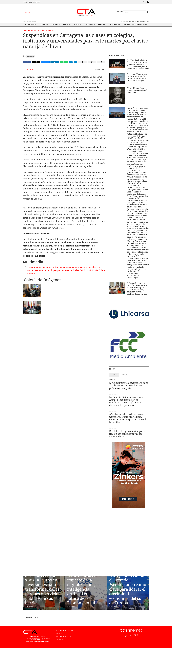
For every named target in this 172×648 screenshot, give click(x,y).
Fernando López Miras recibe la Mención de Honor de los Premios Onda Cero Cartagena (137, 77)
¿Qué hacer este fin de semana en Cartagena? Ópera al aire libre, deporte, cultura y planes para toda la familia (128, 418)
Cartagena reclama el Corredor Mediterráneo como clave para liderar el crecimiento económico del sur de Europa (127, 589)
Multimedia (115, 25)
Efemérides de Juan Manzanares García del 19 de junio (137, 90)
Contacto (59, 639)
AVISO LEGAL (60, 633)
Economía (102, 25)
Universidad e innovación (135, 25)
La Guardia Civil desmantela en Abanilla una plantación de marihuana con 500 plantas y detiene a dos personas (126, 401)
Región (56, 25)
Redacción (28, 70)
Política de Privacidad (64, 630)
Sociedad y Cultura (72, 25)
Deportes (90, 25)
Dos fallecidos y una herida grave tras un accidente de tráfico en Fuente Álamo (127, 434)
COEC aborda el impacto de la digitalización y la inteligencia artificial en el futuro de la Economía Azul (83, 589)
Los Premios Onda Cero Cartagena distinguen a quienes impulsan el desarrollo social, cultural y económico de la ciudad (138, 64)
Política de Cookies (63, 636)
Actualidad (27, 2)
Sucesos (36, 2)
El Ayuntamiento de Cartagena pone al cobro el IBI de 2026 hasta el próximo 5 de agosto (128, 385)
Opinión (44, 25)
